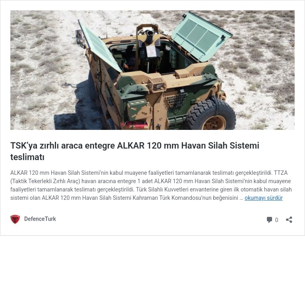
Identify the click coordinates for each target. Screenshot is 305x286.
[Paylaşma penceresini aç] (289, 217)
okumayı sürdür (264, 198)
